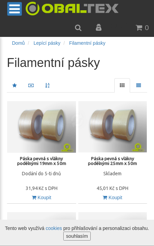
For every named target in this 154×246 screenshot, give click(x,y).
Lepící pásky (47, 43)
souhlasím (77, 236)
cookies (54, 228)
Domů (18, 43)
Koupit (41, 197)
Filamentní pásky (87, 43)
